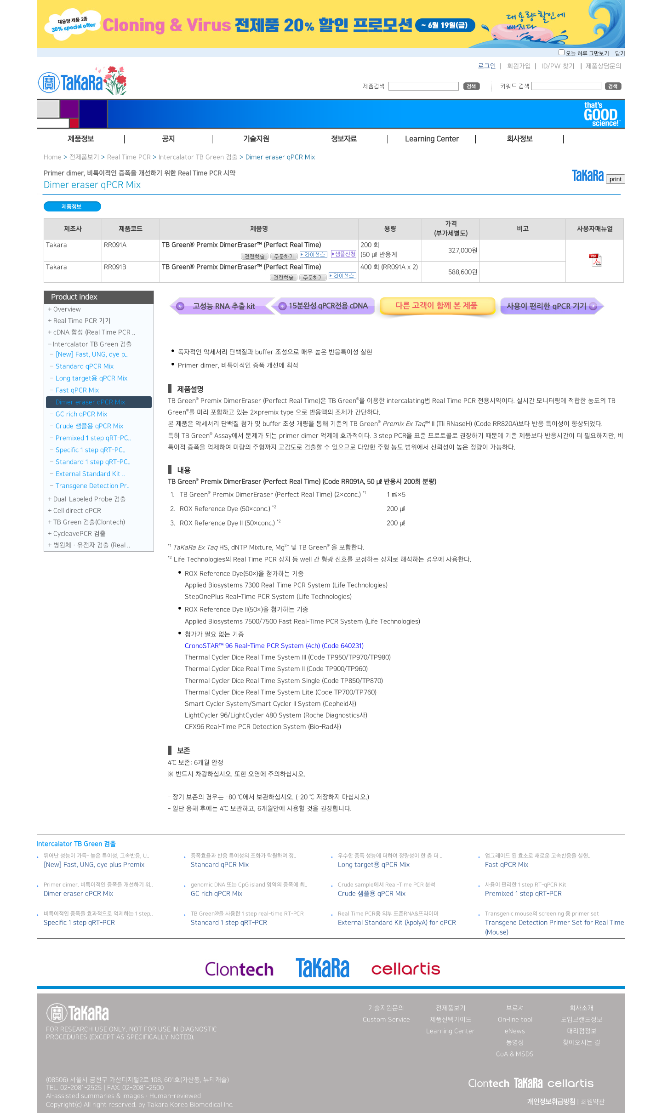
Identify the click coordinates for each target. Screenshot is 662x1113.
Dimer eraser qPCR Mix (90, 402)
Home (53, 157)
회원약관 (593, 1102)
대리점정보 (582, 1031)
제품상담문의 (604, 66)
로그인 (487, 66)
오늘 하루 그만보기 (588, 54)
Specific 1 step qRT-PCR (79, 922)
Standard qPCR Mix (85, 366)
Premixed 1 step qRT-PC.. (93, 438)
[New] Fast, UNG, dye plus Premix (94, 864)
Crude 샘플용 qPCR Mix (89, 426)
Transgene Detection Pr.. (93, 486)
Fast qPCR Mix (77, 390)
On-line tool (515, 1019)
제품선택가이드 (451, 1019)
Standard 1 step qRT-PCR (229, 922)
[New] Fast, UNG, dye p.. (92, 354)
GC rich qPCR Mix (81, 414)
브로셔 (515, 1008)
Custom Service (386, 1019)
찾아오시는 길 (581, 1042)
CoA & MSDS (515, 1054)
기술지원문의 (386, 1008)
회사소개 (582, 1008)
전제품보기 (84, 157)
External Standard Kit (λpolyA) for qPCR (397, 922)
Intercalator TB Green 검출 (198, 157)
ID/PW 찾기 (558, 66)
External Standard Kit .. (90, 474)
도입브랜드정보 (582, 1019)
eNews (515, 1031)
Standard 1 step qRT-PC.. (93, 462)
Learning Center (450, 1031)
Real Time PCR (129, 157)
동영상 (515, 1042)
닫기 (620, 54)
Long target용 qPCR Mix (91, 378)
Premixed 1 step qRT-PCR (523, 893)
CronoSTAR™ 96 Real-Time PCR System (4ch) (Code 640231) (274, 646)
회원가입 (519, 66)
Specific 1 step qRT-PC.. (91, 450)
